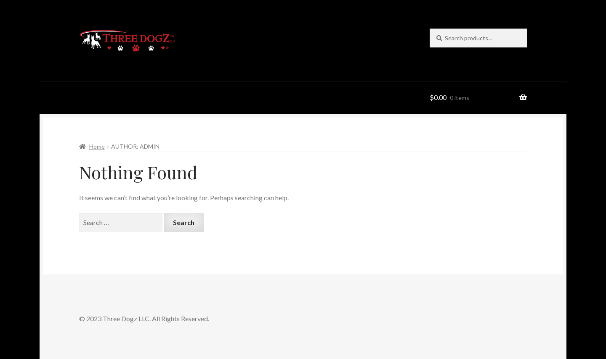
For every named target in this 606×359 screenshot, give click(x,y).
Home (97, 146)
